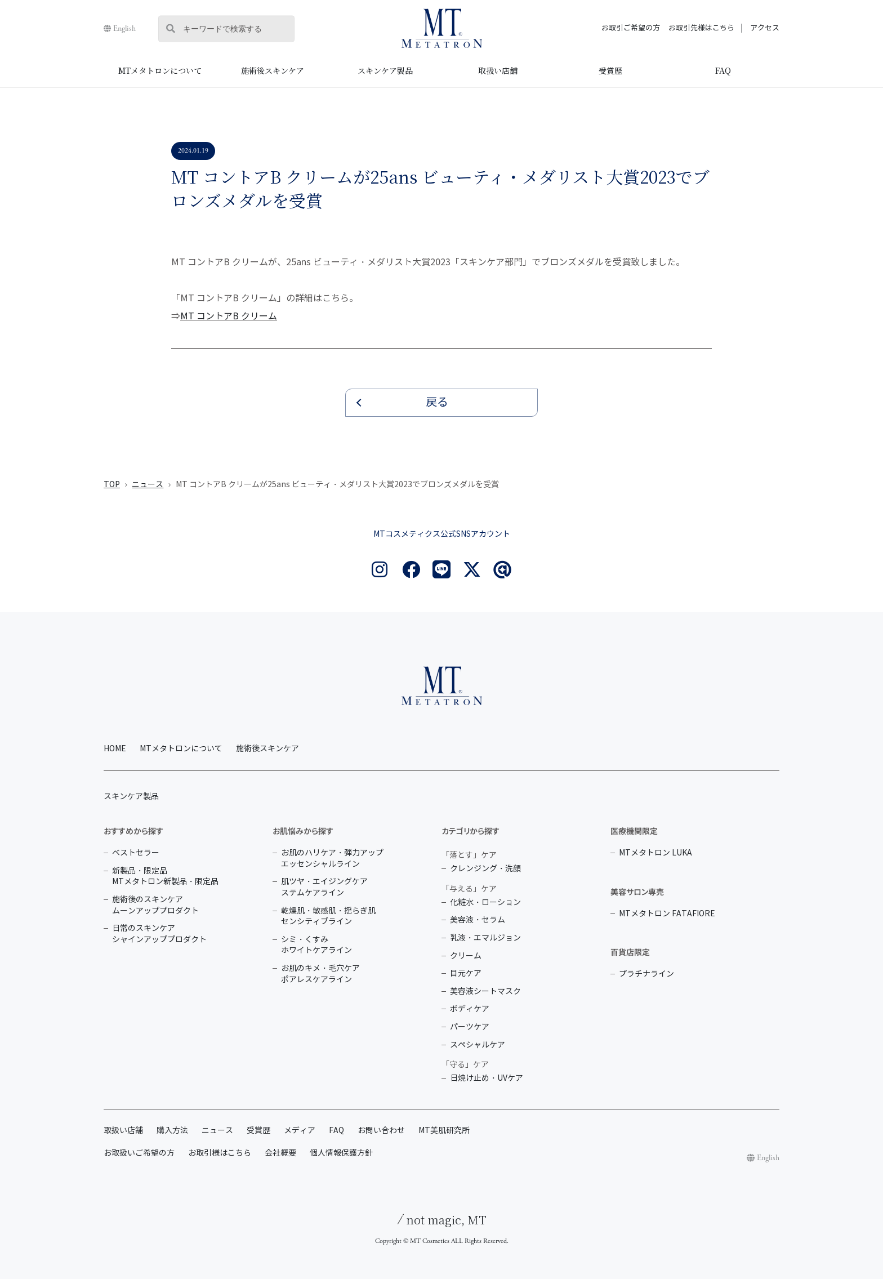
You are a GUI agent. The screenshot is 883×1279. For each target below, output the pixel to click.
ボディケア (469, 1009)
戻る (437, 402)
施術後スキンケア (272, 70)
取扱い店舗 (498, 70)
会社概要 (280, 1153)
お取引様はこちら (219, 1153)
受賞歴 (610, 70)
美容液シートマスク (485, 991)
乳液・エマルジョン (485, 938)
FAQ (723, 70)
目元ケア (465, 973)
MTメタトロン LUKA (655, 853)
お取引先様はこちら (701, 28)
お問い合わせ (381, 1130)
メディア (299, 1130)
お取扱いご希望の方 (139, 1153)
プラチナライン (646, 974)
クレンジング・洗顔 (485, 869)
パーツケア (469, 1027)
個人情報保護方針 (341, 1153)
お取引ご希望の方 (630, 28)
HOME (115, 749)
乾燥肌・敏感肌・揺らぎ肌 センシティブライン (328, 916)
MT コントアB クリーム (228, 316)
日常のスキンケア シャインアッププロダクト (159, 934)
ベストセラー (135, 853)
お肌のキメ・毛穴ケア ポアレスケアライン (320, 974)
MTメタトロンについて (160, 70)
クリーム (465, 956)
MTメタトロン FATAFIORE (667, 914)
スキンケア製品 (385, 70)
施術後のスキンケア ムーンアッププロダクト (155, 905)
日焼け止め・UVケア (486, 1078)
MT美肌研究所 (444, 1130)
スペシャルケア (477, 1045)
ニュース (147, 484)
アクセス (764, 28)
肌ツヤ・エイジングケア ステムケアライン (324, 887)
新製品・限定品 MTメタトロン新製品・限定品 (165, 876)
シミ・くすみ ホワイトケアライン (316, 945)
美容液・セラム (477, 920)
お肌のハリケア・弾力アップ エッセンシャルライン (332, 858)
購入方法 (172, 1130)
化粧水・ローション (485, 902)
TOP (112, 484)
